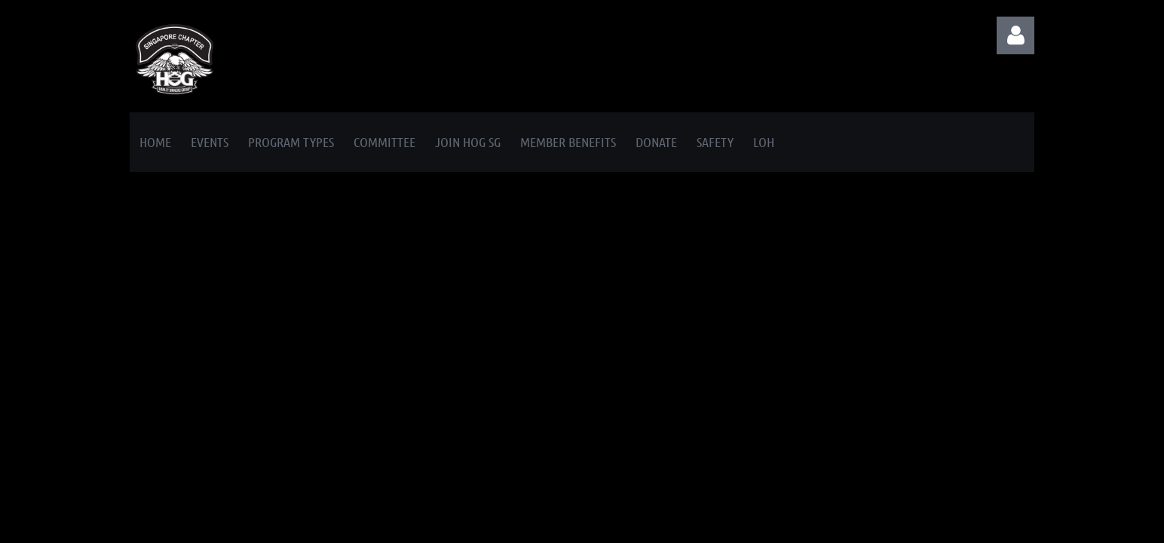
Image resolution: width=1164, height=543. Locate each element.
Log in (1015, 35)
